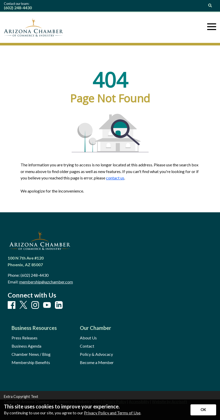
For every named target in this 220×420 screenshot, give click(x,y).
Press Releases (24, 338)
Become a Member (97, 362)
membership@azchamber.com (46, 281)
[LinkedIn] (59, 305)
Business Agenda (26, 346)
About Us (88, 338)
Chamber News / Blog (31, 354)
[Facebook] (11, 305)
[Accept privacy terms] (203, 409)
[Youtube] (47, 305)
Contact (87, 346)
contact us (115, 177)
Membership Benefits (31, 362)
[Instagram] (35, 305)
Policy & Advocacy (96, 354)
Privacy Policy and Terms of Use (112, 412)
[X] (23, 305)
